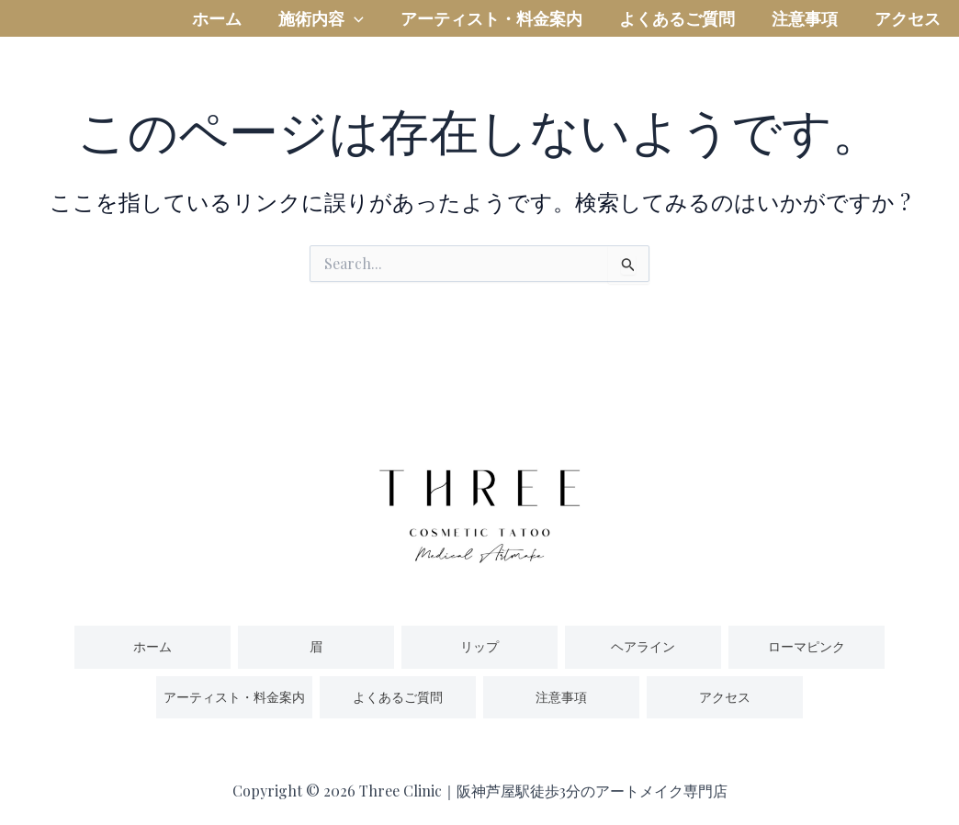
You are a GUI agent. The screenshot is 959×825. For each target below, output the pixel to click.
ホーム (217, 32)
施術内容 (321, 32)
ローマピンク (806, 646)
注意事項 (805, 32)
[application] (354, 32)
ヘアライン (643, 646)
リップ (479, 646)
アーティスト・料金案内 (491, 32)
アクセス (907, 32)
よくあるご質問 (677, 32)
